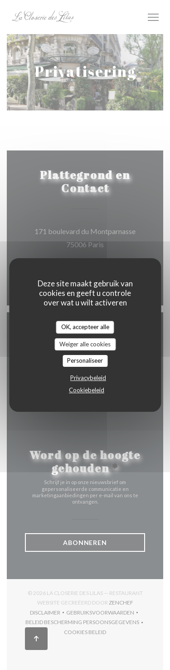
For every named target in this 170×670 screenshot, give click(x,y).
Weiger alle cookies (85, 344)
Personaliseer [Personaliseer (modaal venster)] (85, 360)
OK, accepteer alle (85, 326)
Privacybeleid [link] (88, 377)
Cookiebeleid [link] (86, 390)
